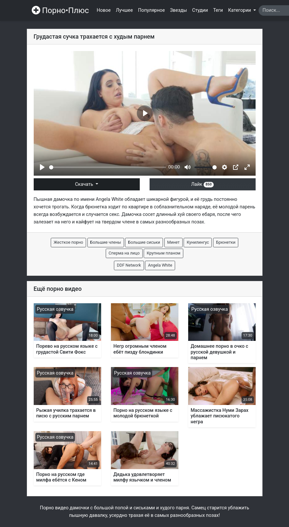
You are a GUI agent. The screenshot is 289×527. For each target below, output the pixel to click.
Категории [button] (240, 10)
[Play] (42, 167)
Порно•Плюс (60, 10)
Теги (218, 10)
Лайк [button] (202, 184)
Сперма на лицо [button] (124, 253)
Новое (104, 10)
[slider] (107, 167)
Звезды (178, 10)
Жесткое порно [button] (68, 242)
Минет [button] (173, 242)
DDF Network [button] (129, 265)
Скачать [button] (84, 184)
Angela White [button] (160, 265)
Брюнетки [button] (225, 242)
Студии (200, 10)
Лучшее (124, 10)
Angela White (109, 199)
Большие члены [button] (105, 242)
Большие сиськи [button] (144, 242)
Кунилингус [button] (198, 242)
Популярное (151, 10)
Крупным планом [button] (163, 253)
